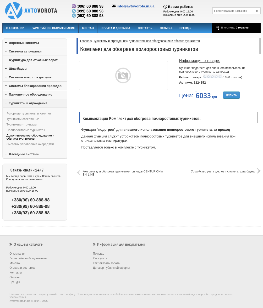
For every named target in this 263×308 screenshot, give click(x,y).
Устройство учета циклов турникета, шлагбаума (223, 171)
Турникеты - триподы (21, 124)
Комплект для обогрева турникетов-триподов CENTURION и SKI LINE (122, 173)
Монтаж (88, 28)
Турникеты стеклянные (22, 119)
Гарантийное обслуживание (53, 28)
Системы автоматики (25, 51)
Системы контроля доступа (30, 77)
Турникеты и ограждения (109, 41)
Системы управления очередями (30, 144)
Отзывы (166, 28)
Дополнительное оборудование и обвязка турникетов (164, 41)
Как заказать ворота (106, 263)
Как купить (100, 258)
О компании (15, 28)
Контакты (145, 28)
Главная (85, 41)
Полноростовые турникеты (25, 130)
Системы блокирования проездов (35, 86)
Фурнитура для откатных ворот (33, 60)
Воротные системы (24, 43)
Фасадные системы (24, 154)
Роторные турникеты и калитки (28, 113)
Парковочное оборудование (30, 94)
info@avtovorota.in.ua (135, 6)
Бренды (185, 28)
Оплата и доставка (115, 28)
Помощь (98, 253)
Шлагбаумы (18, 68)
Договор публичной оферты (111, 267)
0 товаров (242, 27)
